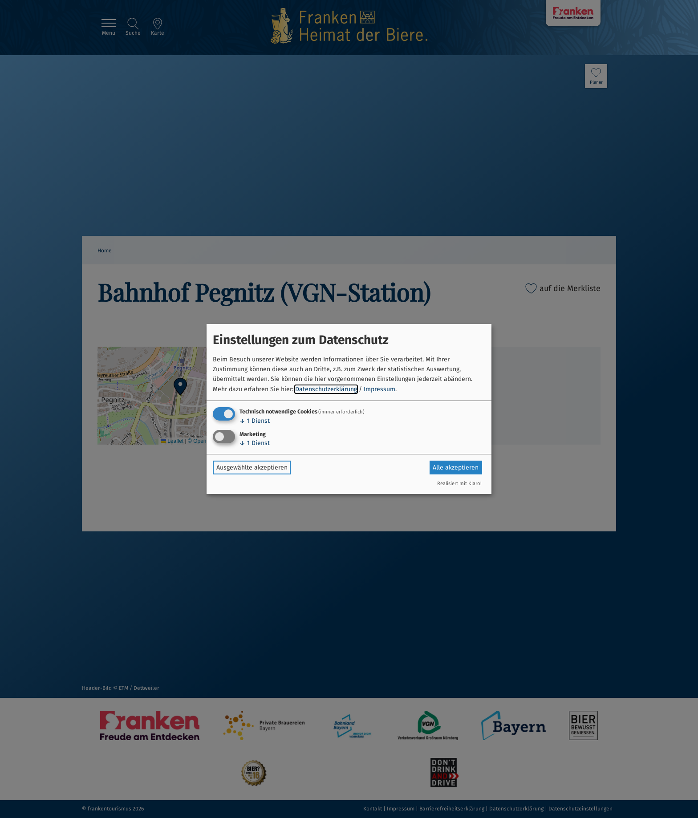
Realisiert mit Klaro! (459, 483)
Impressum (379, 389)
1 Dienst (254, 421)
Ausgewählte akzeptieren (252, 467)
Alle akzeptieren (456, 467)
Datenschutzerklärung (326, 389)
